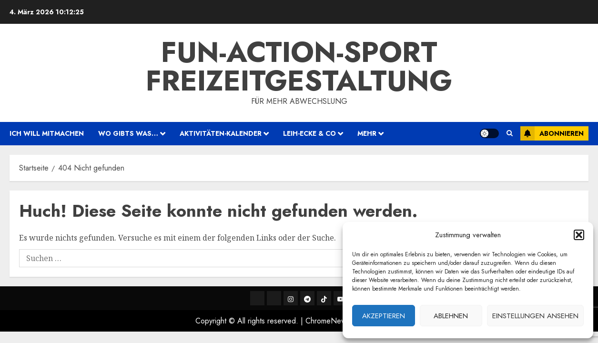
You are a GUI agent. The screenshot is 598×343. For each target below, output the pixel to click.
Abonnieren (552, 133)
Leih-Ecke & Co (309, 133)
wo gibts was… (128, 133)
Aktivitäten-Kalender (221, 133)
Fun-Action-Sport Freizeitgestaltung (299, 66)
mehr (366, 133)
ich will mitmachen (47, 133)
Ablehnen (451, 316)
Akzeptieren (383, 316)
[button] (579, 235)
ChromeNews (327, 320)
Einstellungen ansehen (535, 316)
